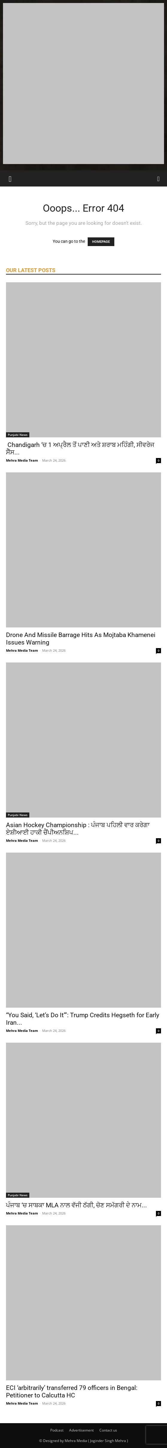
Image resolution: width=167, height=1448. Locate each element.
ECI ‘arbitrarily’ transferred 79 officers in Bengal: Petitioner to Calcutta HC (71, 1391)
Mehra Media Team (22, 460)
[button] (10, 178)
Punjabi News (18, 435)
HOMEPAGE (101, 242)
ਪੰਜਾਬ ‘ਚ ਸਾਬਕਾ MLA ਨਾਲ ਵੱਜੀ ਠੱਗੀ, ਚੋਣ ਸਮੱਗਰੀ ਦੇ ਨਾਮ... (76, 1205)
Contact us (108, 1430)
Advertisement (81, 1430)
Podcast (56, 1430)
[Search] (158, 178)
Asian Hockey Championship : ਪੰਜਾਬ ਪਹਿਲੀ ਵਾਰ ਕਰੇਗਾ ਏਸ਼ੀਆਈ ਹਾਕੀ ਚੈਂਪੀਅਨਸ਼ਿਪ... (78, 828)
